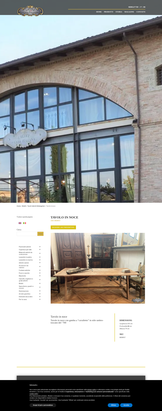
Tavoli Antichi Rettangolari (36, 206)
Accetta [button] (126, 405)
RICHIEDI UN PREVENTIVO (63, 227)
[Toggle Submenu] (40, 246)
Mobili (24, 206)
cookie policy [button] (34, 394)
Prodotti (108, 12)
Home (99, 12)
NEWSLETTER (133, 7)
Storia (119, 12)
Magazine (129, 12)
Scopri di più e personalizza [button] (43, 405)
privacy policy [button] (91, 389)
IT (141, 7)
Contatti (140, 12)
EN (144, 7)
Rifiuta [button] (113, 405)
